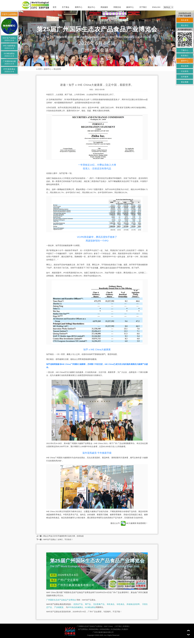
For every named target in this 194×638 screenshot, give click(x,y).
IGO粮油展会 (90, 607)
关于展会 (65, 7)
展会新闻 (57, 69)
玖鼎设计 (125, 629)
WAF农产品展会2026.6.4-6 (9, 39)
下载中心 (184, 50)
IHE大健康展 (128, 523)
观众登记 (184, 25)
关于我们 (143, 7)
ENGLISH (156, 7)
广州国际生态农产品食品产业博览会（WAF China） (95, 626)
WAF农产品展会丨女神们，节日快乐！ (58, 539)
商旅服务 (104, 7)
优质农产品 (78, 604)
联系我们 (126, 626)
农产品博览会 (83, 629)
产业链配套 (58, 607)
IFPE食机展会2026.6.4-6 (9, 70)
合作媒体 (184, 77)
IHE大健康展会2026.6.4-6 (9, 47)
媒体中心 (130, 7)
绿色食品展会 (105, 629)
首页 (54, 7)
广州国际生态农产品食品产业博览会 (61, 600)
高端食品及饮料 (133, 604)
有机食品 (110, 604)
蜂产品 (88, 604)
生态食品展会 (116, 629)
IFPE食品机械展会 (75, 607)
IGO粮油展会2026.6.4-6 (9, 54)
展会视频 (184, 82)
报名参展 (184, 20)
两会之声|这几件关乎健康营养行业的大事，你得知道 (63, 536)
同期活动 (117, 7)
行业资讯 (184, 71)
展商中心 (78, 7)
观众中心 (91, 7)
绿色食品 (120, 604)
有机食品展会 (94, 629)
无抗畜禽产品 (98, 604)
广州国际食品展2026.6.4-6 (9, 62)
